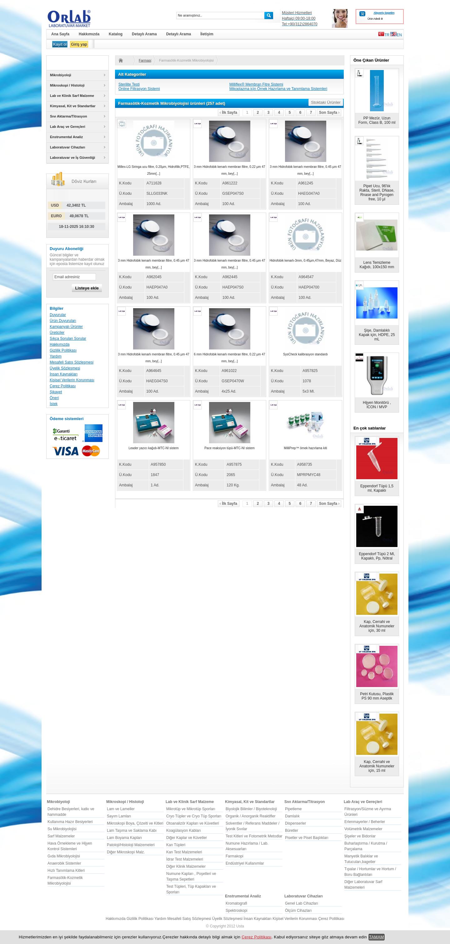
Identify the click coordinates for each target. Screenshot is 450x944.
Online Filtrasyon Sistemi (139, 89)
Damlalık (292, 816)
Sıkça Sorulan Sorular (68, 338)
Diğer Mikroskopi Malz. (126, 852)
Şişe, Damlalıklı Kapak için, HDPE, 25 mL (377, 334)
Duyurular (58, 315)
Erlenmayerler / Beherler (364, 822)
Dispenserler (295, 823)
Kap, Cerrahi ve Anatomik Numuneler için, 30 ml (376, 626)
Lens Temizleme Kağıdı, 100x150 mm (377, 264)
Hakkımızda (59, 344)
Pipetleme (293, 809)
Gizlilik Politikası (63, 350)
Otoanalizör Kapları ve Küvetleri (192, 823)
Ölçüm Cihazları (298, 910)
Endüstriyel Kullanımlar (245, 863)
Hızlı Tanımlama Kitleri (66, 870)
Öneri (54, 398)
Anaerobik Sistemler (64, 863)
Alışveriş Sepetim (383, 12)
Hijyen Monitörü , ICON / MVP (377, 404)
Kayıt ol (60, 44)
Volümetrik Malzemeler (363, 829)
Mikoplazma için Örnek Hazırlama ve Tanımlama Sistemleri (278, 89)
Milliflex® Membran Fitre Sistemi (256, 84)
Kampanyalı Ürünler (66, 326)
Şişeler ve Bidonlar (360, 836)
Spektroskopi (236, 910)
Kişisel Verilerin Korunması (72, 380)
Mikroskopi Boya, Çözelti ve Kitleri (135, 823)
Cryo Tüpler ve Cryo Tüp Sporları (193, 816)
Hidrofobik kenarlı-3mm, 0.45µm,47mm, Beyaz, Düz (306, 260)
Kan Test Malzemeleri (184, 852)
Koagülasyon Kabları (183, 830)
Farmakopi (234, 856)
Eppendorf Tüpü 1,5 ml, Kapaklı (376, 488)
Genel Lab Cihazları (301, 903)
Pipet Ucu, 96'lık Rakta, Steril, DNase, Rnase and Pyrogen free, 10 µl (376, 192)
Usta (240, 926)
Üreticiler (57, 332)
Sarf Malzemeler (61, 836)
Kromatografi (236, 903)
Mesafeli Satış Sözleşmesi (71, 362)
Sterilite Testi (129, 84)
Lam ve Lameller (121, 809)
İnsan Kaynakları (64, 374)
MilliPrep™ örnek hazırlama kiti (305, 448)
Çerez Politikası (63, 386)
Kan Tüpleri (175, 845)
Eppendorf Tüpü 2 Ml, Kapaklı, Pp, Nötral (377, 556)
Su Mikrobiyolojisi (62, 829)
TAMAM (376, 937)
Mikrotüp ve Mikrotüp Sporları (190, 809)
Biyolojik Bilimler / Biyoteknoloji (251, 809)
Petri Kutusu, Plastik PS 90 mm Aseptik (376, 696)
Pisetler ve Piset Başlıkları (306, 838)
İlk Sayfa (228, 112)
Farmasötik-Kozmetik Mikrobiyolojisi (145, 60)
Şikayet (56, 392)
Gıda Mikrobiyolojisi (64, 856)
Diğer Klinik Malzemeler (186, 866)
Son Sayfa (329, 112)
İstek (54, 404)
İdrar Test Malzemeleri (184, 859)
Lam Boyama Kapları (124, 838)
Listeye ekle (87, 288)
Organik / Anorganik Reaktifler (250, 816)
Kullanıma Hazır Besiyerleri (70, 822)
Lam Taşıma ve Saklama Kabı (132, 830)
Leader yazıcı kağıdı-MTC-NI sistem (153, 448)
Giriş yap (79, 44)
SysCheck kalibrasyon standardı (305, 354)
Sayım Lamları (119, 816)
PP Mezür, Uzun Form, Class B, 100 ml (377, 120)
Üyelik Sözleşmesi (65, 368)
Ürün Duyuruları (63, 321)
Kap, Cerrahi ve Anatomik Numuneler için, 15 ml (376, 766)
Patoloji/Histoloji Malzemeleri (131, 845)
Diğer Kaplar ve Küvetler (186, 838)
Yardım (56, 356)
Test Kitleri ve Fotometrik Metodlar (254, 836)
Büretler (291, 830)
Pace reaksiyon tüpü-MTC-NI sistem (229, 448)
